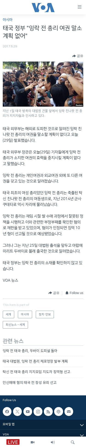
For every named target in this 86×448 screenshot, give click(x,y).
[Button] (77, 56)
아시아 (7, 20)
